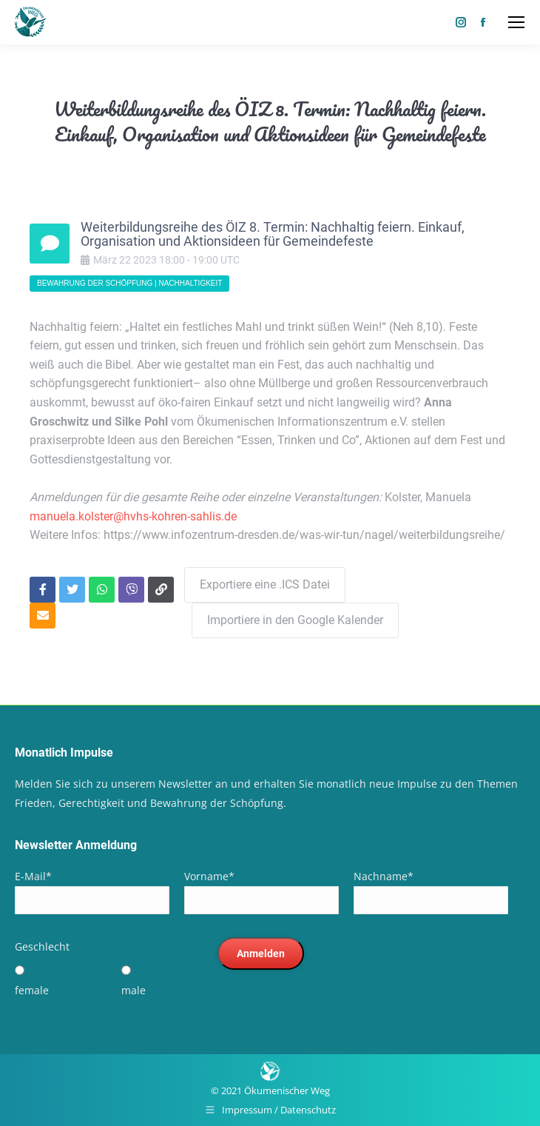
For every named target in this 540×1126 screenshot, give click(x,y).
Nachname (384, 876)
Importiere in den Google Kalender (295, 620)
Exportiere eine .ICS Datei (265, 584)
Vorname (209, 876)
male (133, 990)
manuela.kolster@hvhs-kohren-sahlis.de (133, 516)
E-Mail (33, 876)
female (32, 990)
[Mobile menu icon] (516, 22)
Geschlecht (42, 946)
